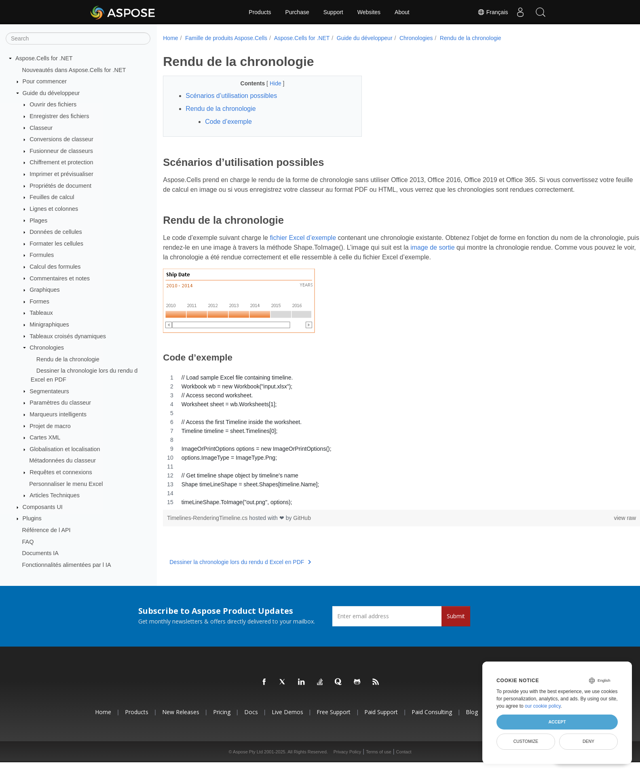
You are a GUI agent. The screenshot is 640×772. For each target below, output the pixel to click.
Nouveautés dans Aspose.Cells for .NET (74, 69)
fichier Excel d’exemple (303, 247)
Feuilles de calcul (52, 197)
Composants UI (43, 507)
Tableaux (41, 313)
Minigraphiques (49, 324)
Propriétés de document (60, 185)
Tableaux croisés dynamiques (68, 336)
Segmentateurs (49, 391)
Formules (42, 255)
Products (260, 12)
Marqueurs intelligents (58, 414)
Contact (404, 761)
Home (170, 38)
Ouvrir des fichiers (53, 104)
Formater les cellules (56, 243)
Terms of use (378, 761)
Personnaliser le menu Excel (66, 483)
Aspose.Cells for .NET (44, 58)
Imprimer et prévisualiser (61, 174)
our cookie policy (543, 706)
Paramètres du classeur (60, 402)
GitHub (302, 527)
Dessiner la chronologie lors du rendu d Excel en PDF (240, 571)
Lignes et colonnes (54, 209)
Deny (588, 741)
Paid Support (381, 721)
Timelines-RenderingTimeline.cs (208, 527)
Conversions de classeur (61, 139)
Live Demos (287, 721)
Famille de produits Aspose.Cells (226, 38)
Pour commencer (45, 81)
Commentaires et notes (60, 278)
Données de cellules (56, 232)
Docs (251, 721)
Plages (38, 220)
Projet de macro (50, 425)
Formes (39, 301)
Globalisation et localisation (65, 449)
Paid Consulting (432, 721)
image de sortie (483, 257)
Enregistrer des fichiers (59, 116)
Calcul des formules (55, 266)
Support (333, 12)
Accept (557, 721)
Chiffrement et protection (61, 162)
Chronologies (47, 347)
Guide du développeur (51, 93)
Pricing (221, 721)
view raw (592, 527)
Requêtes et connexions (61, 472)
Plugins (32, 518)
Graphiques (44, 289)
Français (492, 12)
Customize (526, 741)
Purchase (297, 12)
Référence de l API (46, 530)
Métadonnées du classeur (62, 460)
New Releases (180, 721)
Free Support (334, 721)
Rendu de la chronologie (67, 359)
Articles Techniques (55, 495)
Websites (368, 12)
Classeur (41, 127)
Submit (456, 626)
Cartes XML (45, 437)
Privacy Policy (347, 761)
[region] (385, 449)
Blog (472, 721)
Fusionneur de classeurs (61, 151)
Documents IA (40, 553)
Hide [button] (269, 83)
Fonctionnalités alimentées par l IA (66, 565)
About (402, 12)
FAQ (28, 541)
